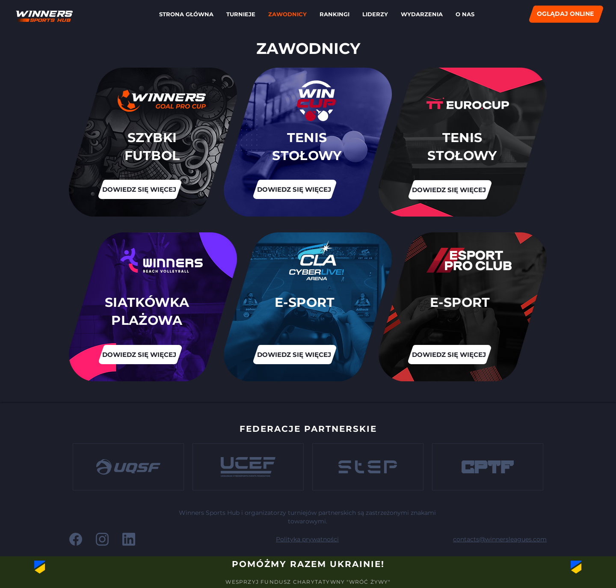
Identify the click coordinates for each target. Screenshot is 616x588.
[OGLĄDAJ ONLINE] (566, 14)
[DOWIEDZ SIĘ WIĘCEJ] (449, 189)
